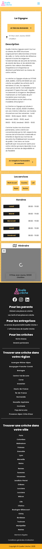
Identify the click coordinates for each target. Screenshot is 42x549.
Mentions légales (21, 535)
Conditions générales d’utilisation (21, 540)
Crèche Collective (19, 111)
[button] (38, 3)
